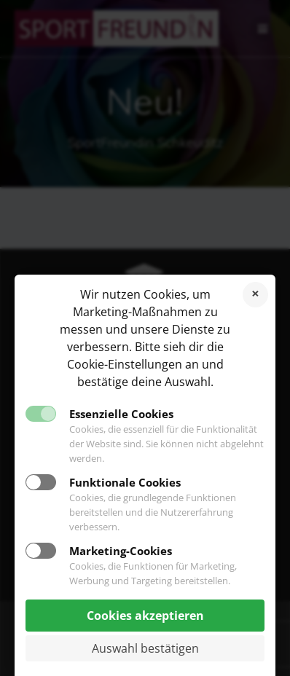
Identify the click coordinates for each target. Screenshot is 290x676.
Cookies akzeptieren (145, 616)
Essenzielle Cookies (121, 413)
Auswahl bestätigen (145, 648)
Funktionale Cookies (125, 482)
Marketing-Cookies (120, 550)
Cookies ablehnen (255, 294)
